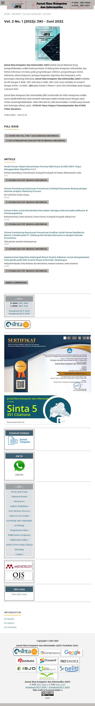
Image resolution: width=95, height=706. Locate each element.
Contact (19, 554)
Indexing (19, 549)
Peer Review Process (19, 511)
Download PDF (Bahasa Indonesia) (27, 180)
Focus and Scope (19, 491)
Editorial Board (19, 496)
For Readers (9, 619)
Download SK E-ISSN (19, 313)
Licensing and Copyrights (19, 520)
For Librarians (10, 627)
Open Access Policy (19, 515)
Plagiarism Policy (19, 530)
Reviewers (19, 501)
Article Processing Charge (19, 544)
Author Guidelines (19, 506)
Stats (47, 697)
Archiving (19, 525)
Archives (16, 14)
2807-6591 (23, 306)
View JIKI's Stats (19, 594)
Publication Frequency (19, 535)
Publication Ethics (19, 540)
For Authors (9, 623)
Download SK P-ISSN (19, 311)
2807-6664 (23, 303)
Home (7, 14)
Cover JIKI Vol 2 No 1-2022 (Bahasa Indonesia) (33, 136)
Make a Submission (16, 282)
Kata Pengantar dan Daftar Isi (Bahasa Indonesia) (36, 140)
